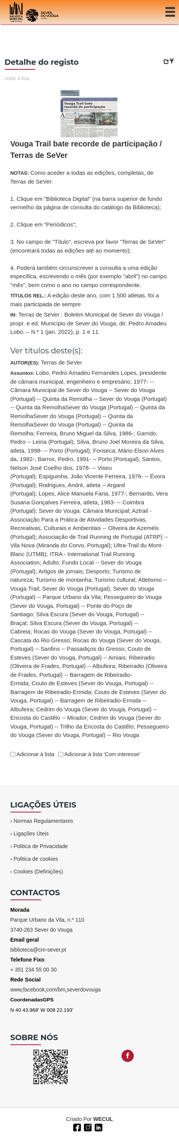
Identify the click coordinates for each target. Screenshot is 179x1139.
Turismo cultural (115, 579)
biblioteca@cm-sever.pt (38, 950)
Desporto (97, 571)
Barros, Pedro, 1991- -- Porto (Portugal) (88, 459)
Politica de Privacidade (40, 846)
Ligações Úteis (31, 833)
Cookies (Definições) (38, 871)
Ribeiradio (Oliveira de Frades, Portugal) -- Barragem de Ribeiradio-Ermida (88, 674)
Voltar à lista (17, 78)
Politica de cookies (35, 859)
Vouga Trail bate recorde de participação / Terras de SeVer (86, 149)
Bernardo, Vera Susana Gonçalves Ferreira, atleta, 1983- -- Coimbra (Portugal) (89, 502)
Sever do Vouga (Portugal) (76, 588)
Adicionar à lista (34, 754)
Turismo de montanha (63, 579)
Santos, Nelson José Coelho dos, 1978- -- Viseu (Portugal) (85, 467)
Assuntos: (89, 553)
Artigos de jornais (60, 571)
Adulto (51, 562)
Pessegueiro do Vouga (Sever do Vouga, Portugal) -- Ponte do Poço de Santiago (86, 605)
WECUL (103, 1119)
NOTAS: (88, 228)
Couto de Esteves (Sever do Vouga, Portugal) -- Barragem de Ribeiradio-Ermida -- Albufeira (88, 700)
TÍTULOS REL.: (84, 299)
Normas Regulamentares (43, 821)
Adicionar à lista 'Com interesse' (101, 754)
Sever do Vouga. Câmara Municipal (84, 510)
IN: (88, 323)
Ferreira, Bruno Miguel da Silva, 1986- (84, 433)
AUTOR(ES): (46, 362)
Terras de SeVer (61, 362)
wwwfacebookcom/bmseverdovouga (55, 989)
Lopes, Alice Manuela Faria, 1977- (82, 493)
